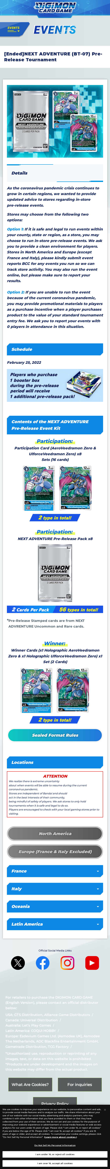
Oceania (55, 906)
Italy (55, 888)
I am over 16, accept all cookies (55, 1164)
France (55, 871)
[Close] (105, 1111)
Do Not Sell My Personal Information (55, 1146)
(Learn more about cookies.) (60, 1138)
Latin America (55, 924)
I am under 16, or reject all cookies (55, 1155)
